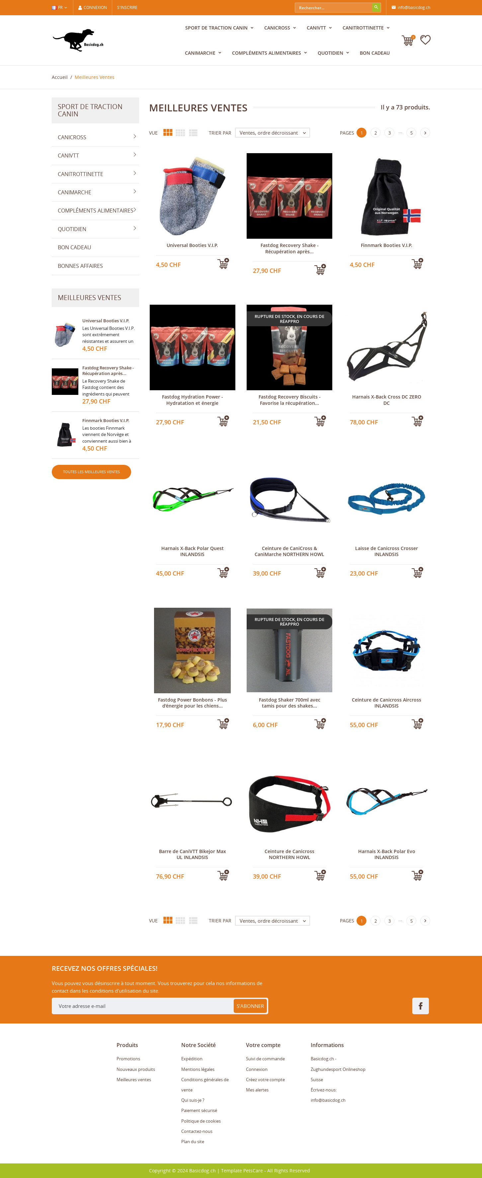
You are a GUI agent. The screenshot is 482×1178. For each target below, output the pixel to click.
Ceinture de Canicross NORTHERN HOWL (289, 854)
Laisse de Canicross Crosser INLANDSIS (386, 551)
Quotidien (331, 53)
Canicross (277, 28)
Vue (153, 133)
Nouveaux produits (136, 1069)
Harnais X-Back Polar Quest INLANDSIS (192, 551)
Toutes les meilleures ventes (91, 471)
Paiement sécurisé (199, 1110)
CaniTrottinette (364, 28)
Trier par (220, 133)
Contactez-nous (196, 1131)
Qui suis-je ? (192, 1100)
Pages (347, 133)
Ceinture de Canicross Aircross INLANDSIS (386, 703)
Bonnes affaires (80, 266)
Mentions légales (197, 1069)
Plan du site (192, 1142)
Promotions (128, 1059)
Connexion (257, 1069)
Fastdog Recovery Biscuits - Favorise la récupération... (290, 400)
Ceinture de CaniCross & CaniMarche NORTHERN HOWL (289, 551)
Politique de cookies (201, 1121)
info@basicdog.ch (410, 7)
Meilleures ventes (134, 1080)
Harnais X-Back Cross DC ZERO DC (386, 400)
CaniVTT (317, 28)
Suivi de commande (265, 1059)
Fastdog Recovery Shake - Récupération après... (108, 370)
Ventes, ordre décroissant (274, 132)
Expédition (191, 1059)
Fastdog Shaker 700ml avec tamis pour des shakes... (289, 703)
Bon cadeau (375, 53)
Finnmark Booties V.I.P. (105, 420)
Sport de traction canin (217, 28)
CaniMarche (201, 53)
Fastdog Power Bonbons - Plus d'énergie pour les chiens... (192, 703)
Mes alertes (257, 1090)
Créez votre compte (265, 1080)
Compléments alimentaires (267, 53)
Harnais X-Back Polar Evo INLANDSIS (386, 854)
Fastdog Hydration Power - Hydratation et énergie (192, 400)
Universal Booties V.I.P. (105, 321)
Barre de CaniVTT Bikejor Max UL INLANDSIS (192, 854)
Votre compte (263, 1045)
